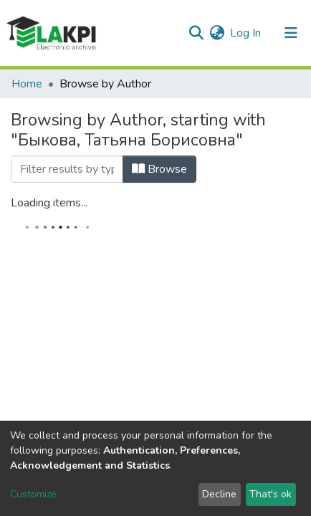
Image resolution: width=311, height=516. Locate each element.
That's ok (270, 494)
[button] (217, 33)
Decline (219, 494)
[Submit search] (196, 33)
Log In (246, 33)
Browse (159, 169)
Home (26, 84)
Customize (33, 494)
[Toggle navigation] (291, 33)
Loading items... (49, 203)
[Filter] (67, 169)
